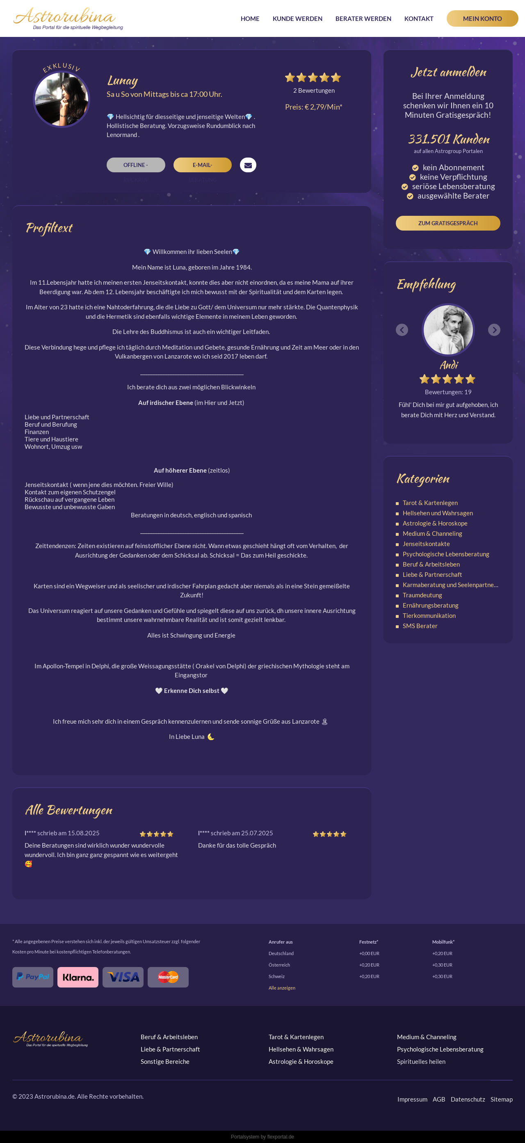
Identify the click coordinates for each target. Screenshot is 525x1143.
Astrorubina (68, 18)
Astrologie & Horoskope (435, 523)
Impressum (412, 1099)
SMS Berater (420, 625)
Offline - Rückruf (135, 167)
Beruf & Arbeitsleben (431, 564)
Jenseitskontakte (426, 543)
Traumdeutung (422, 595)
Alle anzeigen (282, 987)
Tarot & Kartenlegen (430, 502)
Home (250, 18)
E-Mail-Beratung (203, 167)
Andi (448, 365)
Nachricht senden (248, 165)
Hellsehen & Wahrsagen (301, 1049)
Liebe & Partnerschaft (432, 574)
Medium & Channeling (432, 533)
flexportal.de (280, 1137)
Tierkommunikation (429, 615)
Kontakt (419, 18)
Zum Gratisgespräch (448, 223)
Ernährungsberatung (431, 605)
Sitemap (502, 1099)
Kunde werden (297, 18)
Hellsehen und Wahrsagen (438, 513)
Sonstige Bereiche (165, 1061)
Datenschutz (468, 1099)
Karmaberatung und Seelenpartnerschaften (461, 584)
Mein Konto (482, 18)
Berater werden (363, 18)
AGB (439, 1099)
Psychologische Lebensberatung (446, 554)
